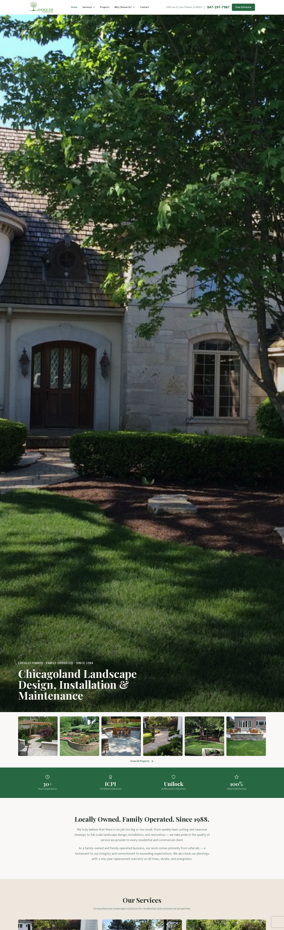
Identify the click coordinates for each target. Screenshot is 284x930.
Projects (104, 7)
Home (74, 7)
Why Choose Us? (124, 7)
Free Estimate (243, 7)
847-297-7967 (218, 7)
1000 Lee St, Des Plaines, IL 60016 (184, 7)
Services (88, 7)
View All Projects (142, 761)
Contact (144, 7)
